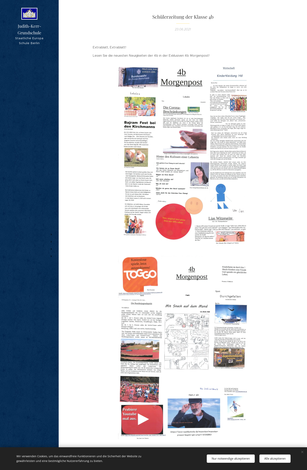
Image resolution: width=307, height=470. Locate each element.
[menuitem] (29, 208)
